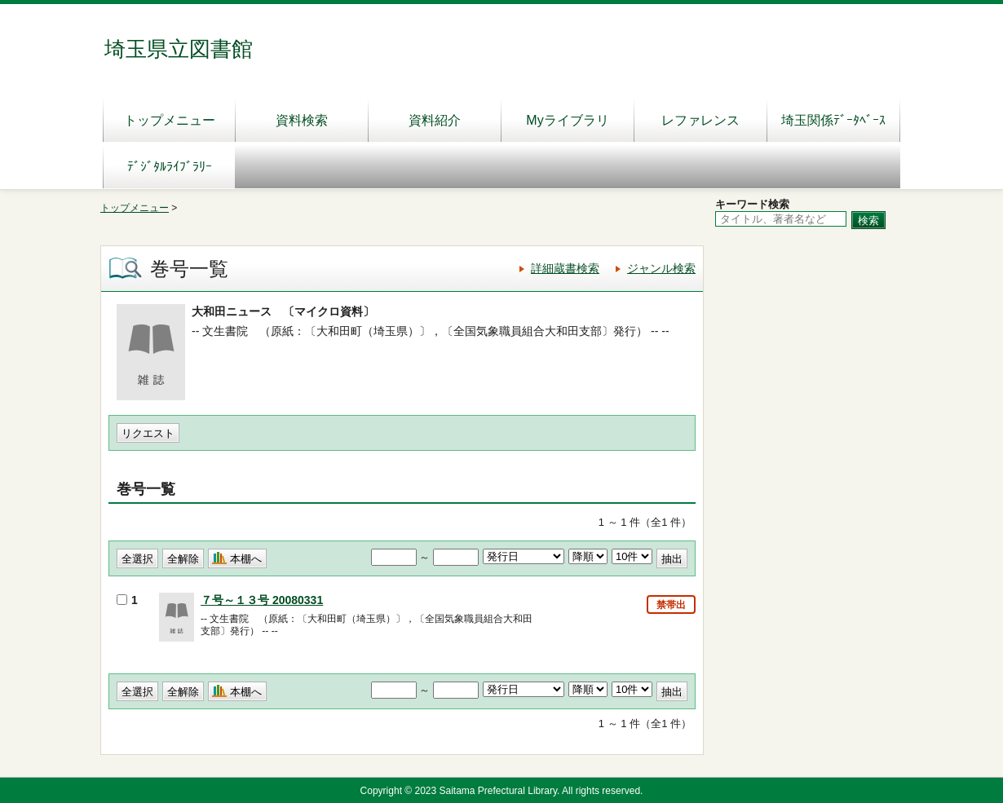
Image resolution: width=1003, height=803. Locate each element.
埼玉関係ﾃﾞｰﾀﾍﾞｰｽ (833, 120)
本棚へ (246, 559)
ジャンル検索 (661, 268)
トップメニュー (169, 120)
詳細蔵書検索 (565, 268)
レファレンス (700, 120)
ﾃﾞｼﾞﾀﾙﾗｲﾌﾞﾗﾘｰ (169, 167)
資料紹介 (435, 120)
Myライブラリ (567, 120)
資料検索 (302, 120)
